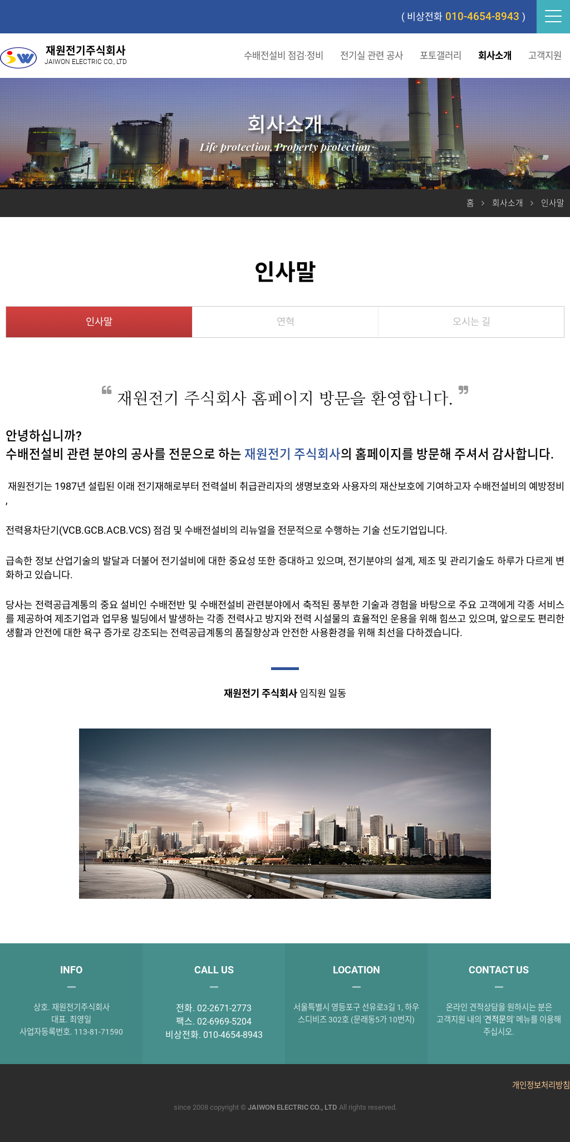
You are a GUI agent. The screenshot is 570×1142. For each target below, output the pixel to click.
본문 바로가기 (0, 0)
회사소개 (495, 55)
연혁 (285, 321)
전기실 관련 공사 (371, 55)
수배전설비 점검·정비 (283, 55)
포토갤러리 (440, 55)
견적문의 (498, 1020)
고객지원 (545, 55)
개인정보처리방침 (541, 1085)
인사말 (99, 321)
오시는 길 (471, 321)
